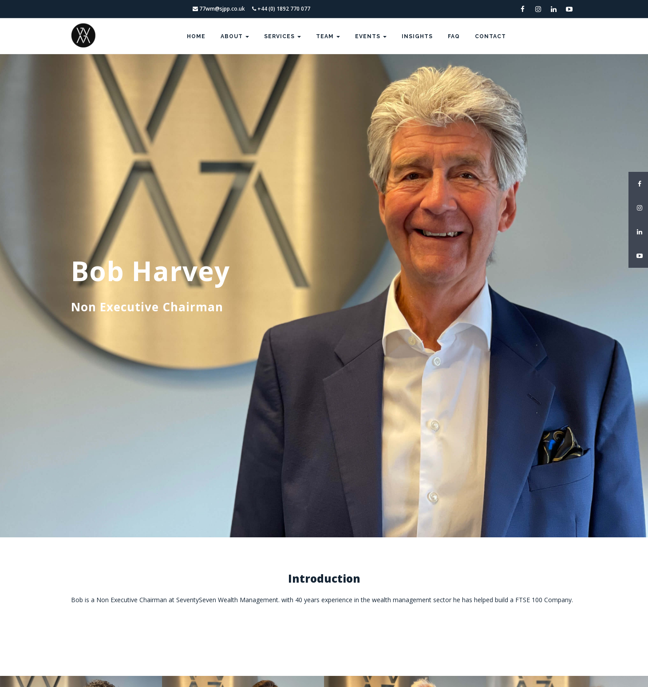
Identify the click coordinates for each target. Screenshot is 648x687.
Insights (417, 36)
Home (196, 36)
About (235, 36)
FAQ (454, 36)
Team (328, 36)
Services (282, 36)
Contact (490, 36)
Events (371, 36)
